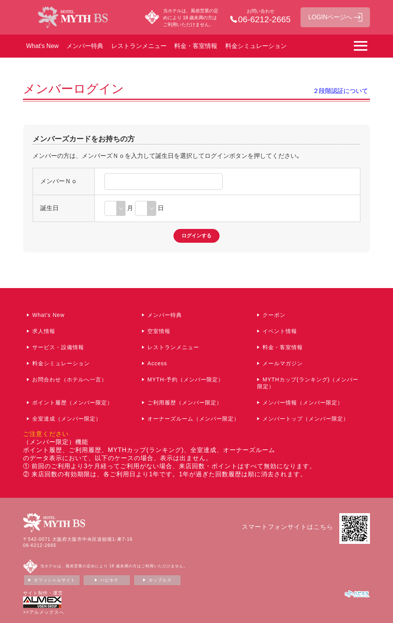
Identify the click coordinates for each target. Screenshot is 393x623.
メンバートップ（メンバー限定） (306, 419)
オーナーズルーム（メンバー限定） (193, 419)
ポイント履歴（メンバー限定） (72, 402)
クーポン (274, 315)
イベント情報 (280, 331)
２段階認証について (340, 91)
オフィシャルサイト (54, 580)
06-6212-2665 (39, 545)
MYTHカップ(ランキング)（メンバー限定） (307, 382)
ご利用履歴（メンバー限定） (184, 402)
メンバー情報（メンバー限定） (303, 402)
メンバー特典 (84, 46)
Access (157, 363)
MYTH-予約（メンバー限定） (185, 379)
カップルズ (160, 580)
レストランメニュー (139, 46)
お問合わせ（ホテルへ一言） (69, 379)
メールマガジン (283, 363)
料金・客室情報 (195, 46)
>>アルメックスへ (43, 612)
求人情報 (43, 331)
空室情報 (158, 331)
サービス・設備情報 (58, 347)
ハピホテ (109, 580)
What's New (42, 46)
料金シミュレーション (256, 46)
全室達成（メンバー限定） (66, 419)
